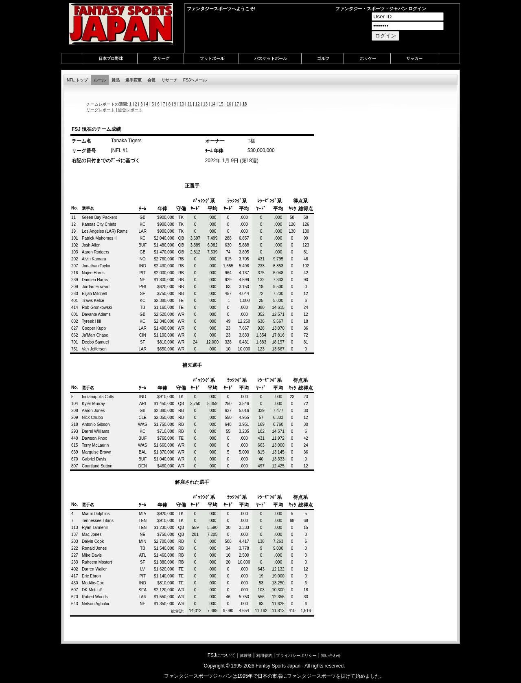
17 (236, 104)
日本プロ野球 (111, 58)
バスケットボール (270, 58)
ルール (100, 80)
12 (197, 104)
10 (182, 104)
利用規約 (264, 655)
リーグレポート (100, 110)
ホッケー (368, 58)
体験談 (246, 655)
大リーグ (161, 58)
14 (213, 104)
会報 (151, 80)
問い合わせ (331, 655)
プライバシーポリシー (296, 655)
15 (221, 104)
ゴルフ (323, 58)
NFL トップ (77, 80)
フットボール (212, 58)
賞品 (116, 80)
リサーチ (169, 80)
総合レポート (130, 110)
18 (244, 104)
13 (205, 104)
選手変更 (133, 80)
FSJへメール (195, 80)
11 (189, 104)
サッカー (414, 58)
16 (229, 104)
